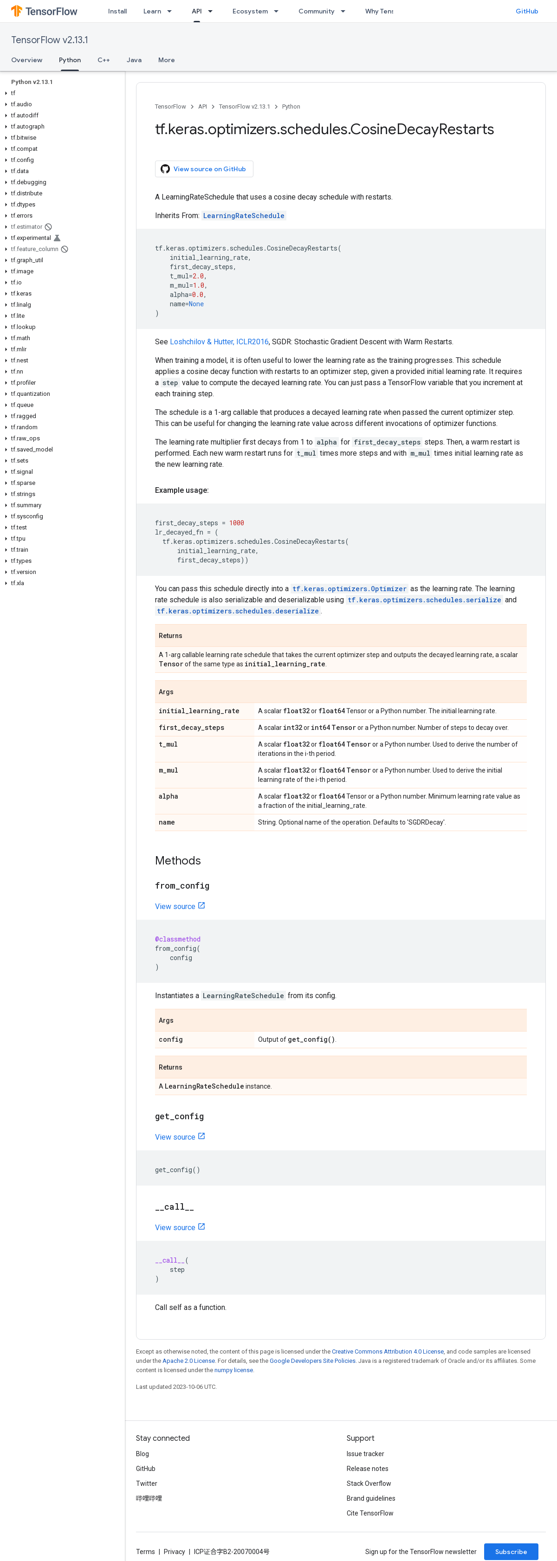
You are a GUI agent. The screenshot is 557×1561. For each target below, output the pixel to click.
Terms (145, 1551)
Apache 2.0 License (188, 1360)
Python (291, 106)
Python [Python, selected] (70, 60)
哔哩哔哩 (149, 1498)
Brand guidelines (371, 1498)
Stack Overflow (369, 1483)
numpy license (233, 1370)
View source (175, 906)
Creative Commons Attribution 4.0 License (388, 1351)
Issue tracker (365, 1454)
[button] (60, 93)
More (166, 60)
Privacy (174, 1551)
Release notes (368, 1468)
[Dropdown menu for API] (213, 11)
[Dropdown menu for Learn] (172, 11)
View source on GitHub (203, 169)
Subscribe (511, 1552)
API (202, 106)
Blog (142, 1454)
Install (117, 11)
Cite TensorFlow (370, 1513)
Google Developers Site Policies (313, 1360)
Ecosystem (250, 11)
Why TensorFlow (390, 11)
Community (316, 11)
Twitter (146, 1483)
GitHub (527, 11)
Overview (26, 60)
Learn (152, 11)
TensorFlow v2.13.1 (49, 40)
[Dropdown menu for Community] (346, 11)
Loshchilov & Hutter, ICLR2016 (219, 341)
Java (134, 60)
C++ (103, 60)
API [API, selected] (197, 11)
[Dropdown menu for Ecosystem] (279, 11)
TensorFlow (170, 106)
